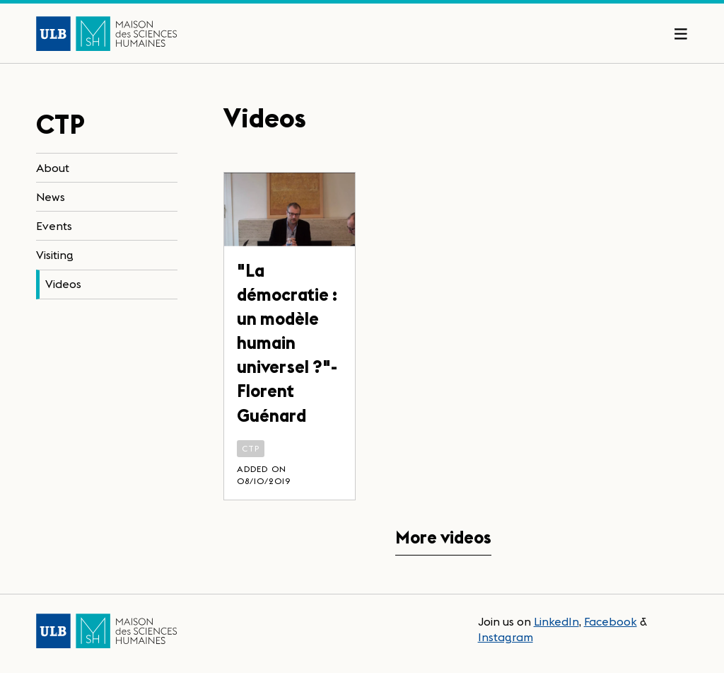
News (50, 197)
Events (54, 226)
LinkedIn (556, 621)
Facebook (610, 621)
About (52, 168)
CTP (251, 448)
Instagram (505, 637)
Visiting (55, 255)
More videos (443, 537)
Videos (63, 284)
